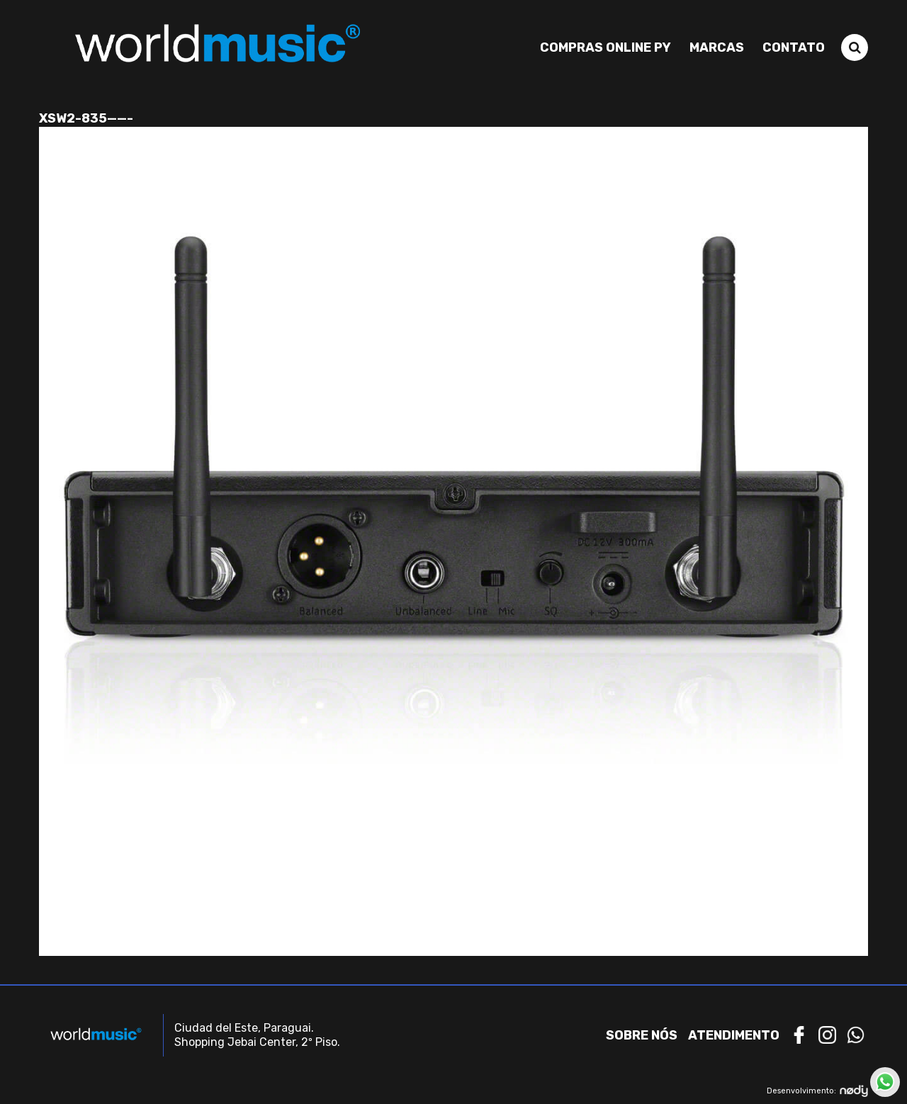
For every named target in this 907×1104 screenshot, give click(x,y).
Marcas (716, 47)
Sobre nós (641, 1035)
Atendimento (733, 1035)
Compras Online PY (605, 47)
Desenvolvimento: (817, 1091)
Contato (793, 47)
